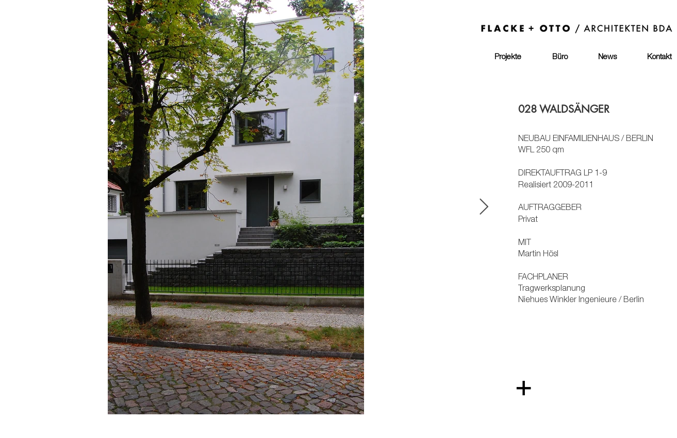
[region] (348, 324)
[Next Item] (484, 207)
